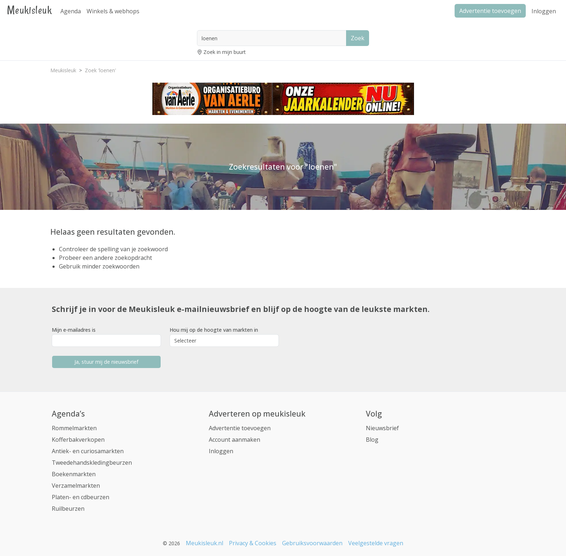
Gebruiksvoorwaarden (312, 543)
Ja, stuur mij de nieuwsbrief (106, 361)
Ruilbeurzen (68, 509)
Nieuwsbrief (382, 428)
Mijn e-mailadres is (74, 329)
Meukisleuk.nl (204, 543)
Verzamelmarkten (76, 486)
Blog (372, 440)
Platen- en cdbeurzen (80, 497)
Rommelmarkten (74, 428)
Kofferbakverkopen (78, 440)
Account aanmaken (234, 440)
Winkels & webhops (113, 11)
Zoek (357, 38)
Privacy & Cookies (252, 543)
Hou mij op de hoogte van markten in (214, 329)
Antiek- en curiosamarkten (88, 451)
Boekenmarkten (74, 474)
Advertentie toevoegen (240, 428)
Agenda (70, 11)
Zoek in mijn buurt (224, 52)
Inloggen (544, 11)
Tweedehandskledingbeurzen (92, 463)
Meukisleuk (29, 10)
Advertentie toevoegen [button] (490, 11)
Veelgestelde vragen (375, 543)
